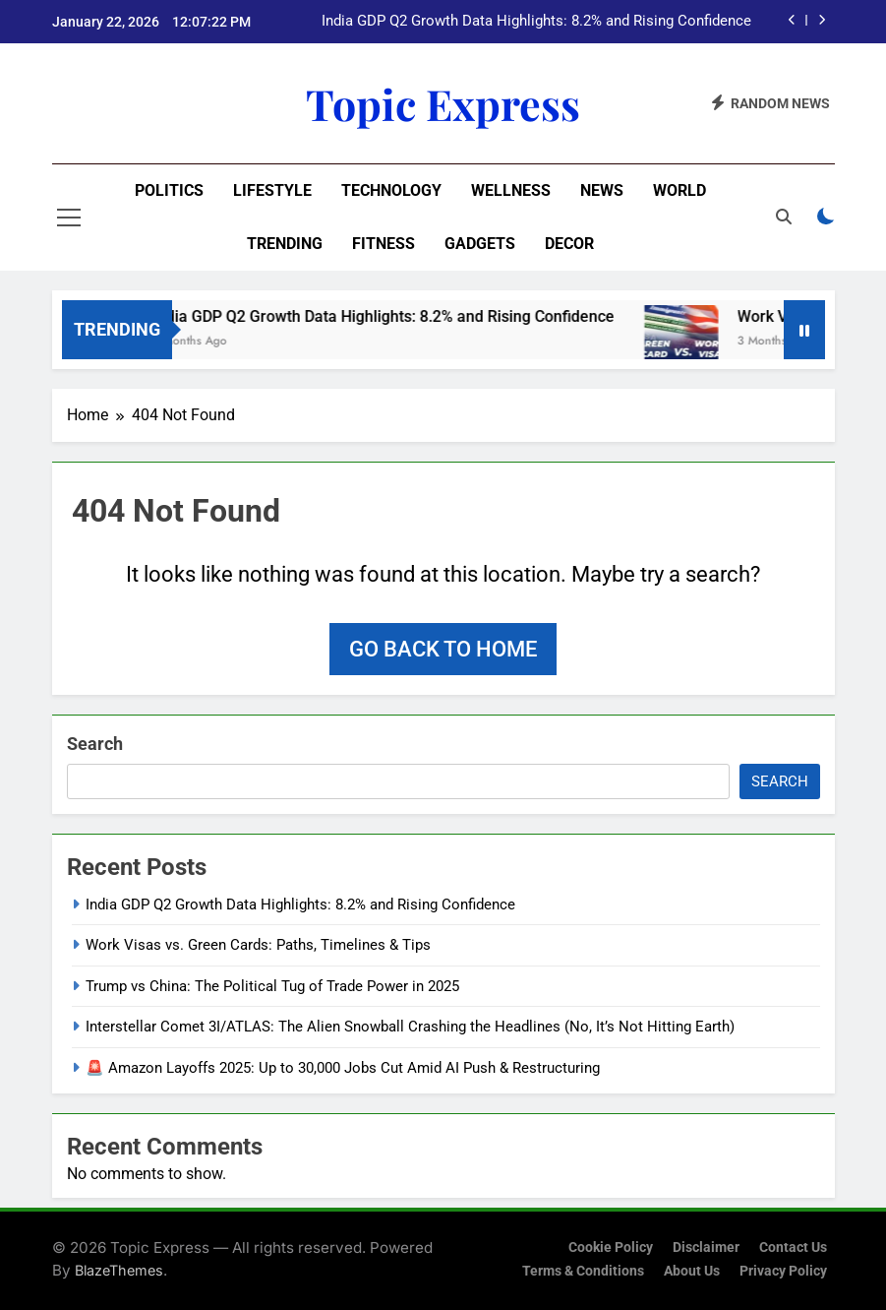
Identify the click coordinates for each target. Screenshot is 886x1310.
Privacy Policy (783, 1271)
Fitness (383, 243)
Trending (285, 243)
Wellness (511, 190)
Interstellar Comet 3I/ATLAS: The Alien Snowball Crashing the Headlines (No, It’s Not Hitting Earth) (410, 1026)
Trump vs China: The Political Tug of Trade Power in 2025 (272, 986)
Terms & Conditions (583, 1271)
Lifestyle (272, 190)
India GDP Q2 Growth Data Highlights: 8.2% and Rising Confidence (536, 22)
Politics (169, 190)
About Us (692, 1271)
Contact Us (793, 1247)
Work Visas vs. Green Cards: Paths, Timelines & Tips (258, 945)
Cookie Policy (610, 1247)
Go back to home (443, 649)
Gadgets (479, 243)
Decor (569, 243)
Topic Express (443, 103)
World (679, 190)
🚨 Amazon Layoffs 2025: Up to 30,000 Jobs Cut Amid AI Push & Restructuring (343, 1068)
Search (95, 743)
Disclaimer (706, 1247)
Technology (391, 190)
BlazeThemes (119, 1270)
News (601, 190)
